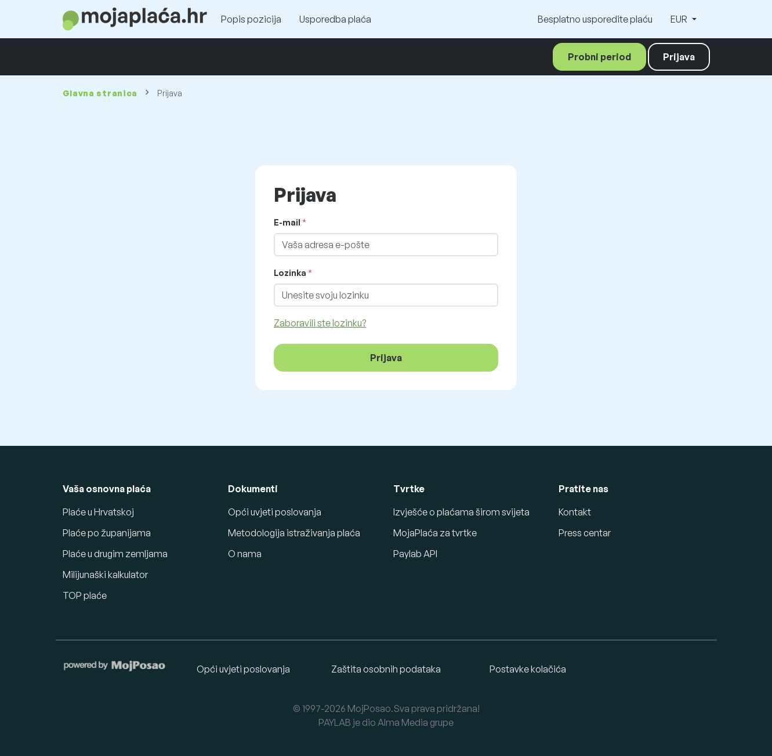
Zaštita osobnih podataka (386, 669)
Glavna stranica (100, 93)
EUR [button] (679, 19)
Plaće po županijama (107, 533)
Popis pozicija (251, 19)
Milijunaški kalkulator (105, 574)
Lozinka (290, 273)
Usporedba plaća (335, 19)
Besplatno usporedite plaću (595, 19)
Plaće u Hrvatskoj (98, 512)
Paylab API (415, 553)
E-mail (287, 222)
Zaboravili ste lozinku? (320, 323)
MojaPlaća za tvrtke (435, 533)
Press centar (585, 533)
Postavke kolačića (528, 669)
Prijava (679, 57)
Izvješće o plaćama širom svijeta (461, 512)
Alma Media (403, 722)
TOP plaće (85, 595)
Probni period (599, 57)
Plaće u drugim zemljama (115, 553)
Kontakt (575, 512)
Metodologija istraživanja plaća (294, 533)
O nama (245, 553)
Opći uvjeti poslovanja (274, 512)
